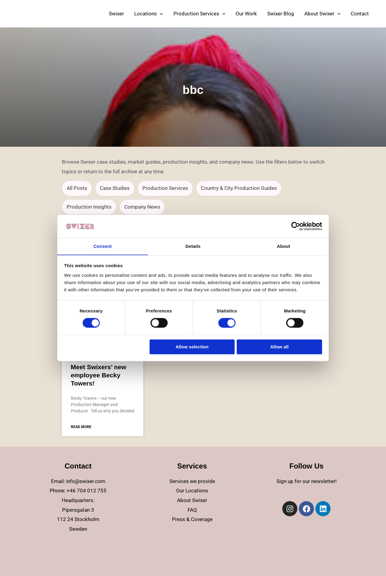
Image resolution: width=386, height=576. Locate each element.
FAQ (192, 510)
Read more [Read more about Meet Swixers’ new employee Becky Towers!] (81, 427)
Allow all (279, 347)
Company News (142, 207)
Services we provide (192, 481)
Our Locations (192, 491)
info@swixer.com (85, 481)
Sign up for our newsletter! (307, 481)
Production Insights (89, 207)
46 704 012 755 (88, 491)
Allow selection (192, 347)
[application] (160, 14)
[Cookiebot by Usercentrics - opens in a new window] (295, 226)
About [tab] (283, 246)
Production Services (165, 188)
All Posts (77, 188)
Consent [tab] (102, 246)
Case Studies (115, 188)
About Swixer (192, 500)
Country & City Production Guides (239, 188)
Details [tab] (193, 246)
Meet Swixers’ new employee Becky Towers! (98, 375)
